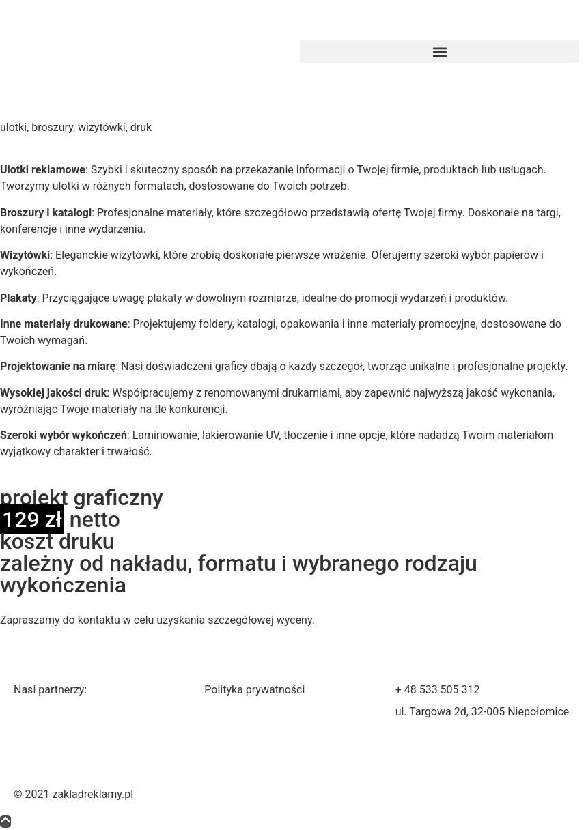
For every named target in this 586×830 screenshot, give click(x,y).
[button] (439, 51)
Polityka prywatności (254, 689)
